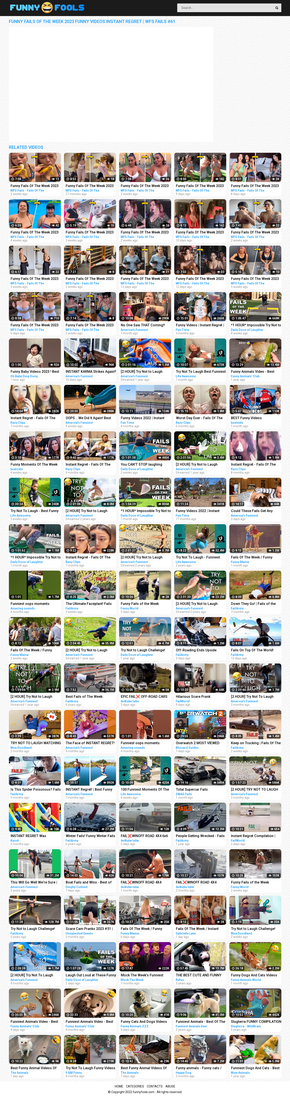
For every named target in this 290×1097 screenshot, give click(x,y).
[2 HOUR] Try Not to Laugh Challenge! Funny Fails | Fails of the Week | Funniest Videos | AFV (90, 511)
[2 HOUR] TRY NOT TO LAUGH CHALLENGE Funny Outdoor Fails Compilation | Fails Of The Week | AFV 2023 (256, 789)
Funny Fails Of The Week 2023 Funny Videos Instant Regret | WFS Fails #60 (255, 186)
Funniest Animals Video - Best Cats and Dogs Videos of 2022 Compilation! (90, 1022)
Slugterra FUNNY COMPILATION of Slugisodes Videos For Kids (256, 1022)
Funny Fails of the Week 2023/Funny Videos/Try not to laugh (144, 604)
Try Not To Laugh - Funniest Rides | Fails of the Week (198, 557)
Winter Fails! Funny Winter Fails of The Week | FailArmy (90, 836)
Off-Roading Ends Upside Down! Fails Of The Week (196, 650)
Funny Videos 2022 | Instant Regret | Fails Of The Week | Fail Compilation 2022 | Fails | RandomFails (146, 418)
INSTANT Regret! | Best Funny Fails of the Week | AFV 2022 (89, 789)
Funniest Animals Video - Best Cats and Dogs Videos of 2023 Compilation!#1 (35, 1022)
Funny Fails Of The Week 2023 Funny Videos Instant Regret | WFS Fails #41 (90, 279)
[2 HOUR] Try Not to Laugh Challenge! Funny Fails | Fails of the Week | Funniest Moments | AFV (144, 557)
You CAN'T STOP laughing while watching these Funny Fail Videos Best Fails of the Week (146, 464)
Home (119, 1086)
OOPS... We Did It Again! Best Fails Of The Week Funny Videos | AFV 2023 (88, 418)
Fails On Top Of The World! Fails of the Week (252, 650)
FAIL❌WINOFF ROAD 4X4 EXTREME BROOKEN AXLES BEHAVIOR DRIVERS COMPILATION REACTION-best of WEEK (145, 882)
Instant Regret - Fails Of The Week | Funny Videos (33, 418)
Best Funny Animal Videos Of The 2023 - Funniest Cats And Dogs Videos (34, 1068)
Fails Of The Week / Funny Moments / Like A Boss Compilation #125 (251, 557)
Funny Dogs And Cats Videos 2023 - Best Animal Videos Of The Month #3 (254, 975)
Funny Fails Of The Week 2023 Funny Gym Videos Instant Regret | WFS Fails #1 (145, 279)
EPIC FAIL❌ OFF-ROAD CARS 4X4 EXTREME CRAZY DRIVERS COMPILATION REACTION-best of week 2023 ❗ (145, 697)
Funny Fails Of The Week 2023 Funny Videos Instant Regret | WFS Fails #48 (90, 325)
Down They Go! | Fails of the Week (253, 604)
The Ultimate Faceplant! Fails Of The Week (89, 604)
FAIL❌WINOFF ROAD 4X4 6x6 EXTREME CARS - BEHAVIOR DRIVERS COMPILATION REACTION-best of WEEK (144, 836)
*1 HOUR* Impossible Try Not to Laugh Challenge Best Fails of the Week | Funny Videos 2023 (256, 325)
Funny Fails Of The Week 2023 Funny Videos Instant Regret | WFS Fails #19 (35, 325)
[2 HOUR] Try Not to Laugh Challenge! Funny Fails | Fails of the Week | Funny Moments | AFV (35, 697)
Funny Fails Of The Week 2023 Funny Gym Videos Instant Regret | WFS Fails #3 (200, 279)
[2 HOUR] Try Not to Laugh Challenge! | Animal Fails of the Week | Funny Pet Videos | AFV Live (200, 464)
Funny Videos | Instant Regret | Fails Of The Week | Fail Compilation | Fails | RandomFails (200, 325)
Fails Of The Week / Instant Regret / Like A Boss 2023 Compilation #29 (197, 929)
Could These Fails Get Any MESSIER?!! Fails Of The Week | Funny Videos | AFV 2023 (255, 511)
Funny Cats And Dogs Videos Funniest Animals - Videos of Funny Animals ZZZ (144, 1022)
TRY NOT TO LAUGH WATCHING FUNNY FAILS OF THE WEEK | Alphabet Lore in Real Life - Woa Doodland (36, 743)
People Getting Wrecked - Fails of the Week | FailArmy (200, 836)
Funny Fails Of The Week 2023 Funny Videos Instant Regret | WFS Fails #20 (90, 232)
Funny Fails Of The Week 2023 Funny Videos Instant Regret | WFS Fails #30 (35, 279)
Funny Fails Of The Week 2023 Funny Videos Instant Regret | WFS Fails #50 (255, 232)
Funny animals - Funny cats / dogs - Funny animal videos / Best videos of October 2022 (199, 1068)
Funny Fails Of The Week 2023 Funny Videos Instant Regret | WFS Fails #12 (35, 232)
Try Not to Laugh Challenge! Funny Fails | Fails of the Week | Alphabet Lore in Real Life (256, 929)
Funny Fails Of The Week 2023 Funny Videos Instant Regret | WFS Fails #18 (255, 279)
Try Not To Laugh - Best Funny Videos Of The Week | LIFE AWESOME (35, 511)
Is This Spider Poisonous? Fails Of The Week (36, 789)
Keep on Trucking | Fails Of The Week (256, 743)
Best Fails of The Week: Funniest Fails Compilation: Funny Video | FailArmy (87, 697)
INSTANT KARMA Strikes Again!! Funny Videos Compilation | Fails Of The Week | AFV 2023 (91, 371)
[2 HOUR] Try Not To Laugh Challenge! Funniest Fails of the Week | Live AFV (36, 975)
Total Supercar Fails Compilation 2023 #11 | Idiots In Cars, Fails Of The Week (201, 789)
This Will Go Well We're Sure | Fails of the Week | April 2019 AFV (34, 882)
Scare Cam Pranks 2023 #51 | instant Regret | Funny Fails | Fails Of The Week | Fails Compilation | (89, 929)
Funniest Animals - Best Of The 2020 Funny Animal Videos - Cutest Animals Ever (200, 1022)
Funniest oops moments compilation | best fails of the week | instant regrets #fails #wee (34, 604)
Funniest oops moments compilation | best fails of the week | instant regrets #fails (144, 743)
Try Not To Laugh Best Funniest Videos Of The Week (201, 371)
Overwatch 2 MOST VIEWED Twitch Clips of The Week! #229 (198, 743)
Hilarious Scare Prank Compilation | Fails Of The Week (196, 697)
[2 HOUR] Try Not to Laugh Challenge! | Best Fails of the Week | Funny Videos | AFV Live (145, 371)
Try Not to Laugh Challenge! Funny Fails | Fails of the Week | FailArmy (36, 929)
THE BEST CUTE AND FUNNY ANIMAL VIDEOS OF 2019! (198, 975)
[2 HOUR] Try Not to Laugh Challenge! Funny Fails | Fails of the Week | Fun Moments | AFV (199, 604)
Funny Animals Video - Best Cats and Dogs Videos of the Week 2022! (254, 371)
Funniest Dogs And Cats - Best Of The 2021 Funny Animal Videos (255, 1068)
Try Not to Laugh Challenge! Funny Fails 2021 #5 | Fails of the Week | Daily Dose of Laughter (144, 650)
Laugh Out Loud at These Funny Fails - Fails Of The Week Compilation (91, 975)
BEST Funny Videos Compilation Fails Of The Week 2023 (255, 418)
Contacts (155, 1086)
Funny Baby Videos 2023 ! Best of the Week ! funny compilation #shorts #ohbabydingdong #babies (35, 371)
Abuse (170, 1086)
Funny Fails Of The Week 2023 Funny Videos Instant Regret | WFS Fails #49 (145, 186)
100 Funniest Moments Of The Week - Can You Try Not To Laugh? (145, 789)
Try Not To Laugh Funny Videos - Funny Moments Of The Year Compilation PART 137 (90, 1068)
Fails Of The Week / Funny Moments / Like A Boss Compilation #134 (31, 650)
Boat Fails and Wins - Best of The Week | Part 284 (89, 882)
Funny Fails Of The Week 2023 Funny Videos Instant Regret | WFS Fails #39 (90, 186)
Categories (135, 1086)
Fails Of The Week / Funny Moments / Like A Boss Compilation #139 (141, 929)
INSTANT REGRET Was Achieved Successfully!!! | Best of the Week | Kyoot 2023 (35, 836)
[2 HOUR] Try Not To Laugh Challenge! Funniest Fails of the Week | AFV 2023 (256, 697)
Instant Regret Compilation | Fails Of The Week (253, 836)
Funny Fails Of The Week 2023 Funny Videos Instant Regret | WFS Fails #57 (200, 186)
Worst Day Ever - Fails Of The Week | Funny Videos (199, 418)
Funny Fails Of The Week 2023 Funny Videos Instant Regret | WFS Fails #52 (145, 232)
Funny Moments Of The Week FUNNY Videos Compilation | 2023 (34, 464)
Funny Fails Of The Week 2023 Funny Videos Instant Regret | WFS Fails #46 (35, 186)
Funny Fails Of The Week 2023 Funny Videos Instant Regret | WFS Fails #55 (200, 232)
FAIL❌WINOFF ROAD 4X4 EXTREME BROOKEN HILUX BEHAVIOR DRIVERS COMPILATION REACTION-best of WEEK (200, 882)
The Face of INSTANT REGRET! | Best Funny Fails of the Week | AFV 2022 (90, 743)
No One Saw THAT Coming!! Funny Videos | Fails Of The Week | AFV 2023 (143, 325)
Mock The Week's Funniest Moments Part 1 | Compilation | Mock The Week (145, 975)
